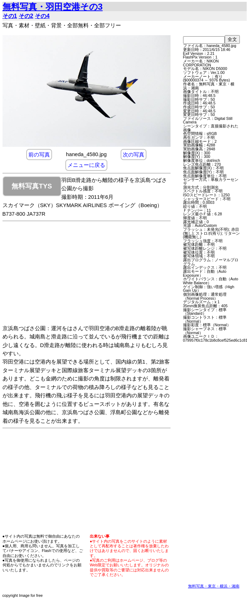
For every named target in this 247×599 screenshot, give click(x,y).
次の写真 (133, 154)
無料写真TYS (31, 186)
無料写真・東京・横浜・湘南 (213, 586)
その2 (26, 16)
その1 (10, 16)
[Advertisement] (94, 274)
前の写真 (39, 154)
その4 (42, 16)
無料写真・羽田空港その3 (53, 6)
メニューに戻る (86, 165)
